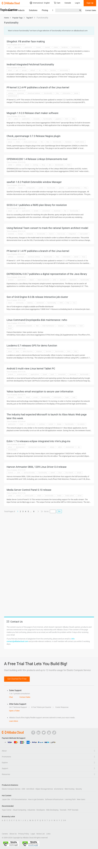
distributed (40, 303)
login (67, 397)
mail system (84, 234)
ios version (81, 424)
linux (83, 257)
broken (36, 211)
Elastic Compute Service (11, 789)
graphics (58, 119)
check (18, 142)
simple (79, 473)
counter (47, 47)
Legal (33, 834)
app (9, 47)
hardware (68, 142)
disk (37, 326)
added (10, 165)
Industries (31, 810)
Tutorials (63, 810)
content (38, 47)
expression (73, 280)
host (81, 326)
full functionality (29, 473)
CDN (23, 789)
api (17, 211)
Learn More (13, 721)
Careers (5, 834)
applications (26, 211)
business (11, 234)
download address (34, 93)
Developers (40, 810)
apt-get (24, 70)
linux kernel (69, 473)
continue (42, 424)
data (17, 351)
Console (68, 3)
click (18, 473)
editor (60, 447)
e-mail (35, 397)
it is (74, 303)
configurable (30, 188)
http (57, 93)
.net (9, 119)
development (20, 447)
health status (79, 142)
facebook (64, 47)
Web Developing (52, 810)
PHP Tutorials (73, 810)
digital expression (43, 280)
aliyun (10, 70)
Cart (57, 3)
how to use (61, 234)
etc (40, 70)
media (59, 496)
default (32, 70)
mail (73, 397)
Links (48, 834)
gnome (61, 188)
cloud (21, 424)
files (47, 142)
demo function (28, 351)
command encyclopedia (24, 326)
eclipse (52, 447)
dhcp (43, 165)
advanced (11, 188)
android (10, 374)
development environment (37, 447)
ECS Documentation (19, 799)
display (19, 397)
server (80, 496)
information (67, 93)
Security (79, 789)
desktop (30, 303)
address (10, 93)
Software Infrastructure (54, 799)
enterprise (29, 234)
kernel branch (12, 96)
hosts (10, 328)
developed (72, 374)
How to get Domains (36, 799)
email (28, 397)
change (20, 234)
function (53, 70)
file (46, 70)
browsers (36, 119)
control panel (28, 496)
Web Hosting (69, 789)
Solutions (33, 10)
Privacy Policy (23, 834)
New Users (81, 799)
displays (61, 326)
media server (69, 496)
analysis (11, 280)
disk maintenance (48, 326)
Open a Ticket (14, 711)
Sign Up (90, 3)
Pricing (45, 10)
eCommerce (58, 789)
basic (52, 374)
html (66, 119)
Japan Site (6, 799)
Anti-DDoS (30, 789)
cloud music (31, 424)
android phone (22, 374)
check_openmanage (30, 142)
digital (31, 280)
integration (72, 234)
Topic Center (6, 810)
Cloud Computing (19, 810)
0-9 (64, 820)
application (28, 47)
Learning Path (70, 799)
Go (59, 511)
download (20, 93)
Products (20, 10)
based (20, 188)
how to (51, 234)
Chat (11, 697)
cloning (35, 165)
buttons (10, 473)
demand (11, 397)
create (56, 47)
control (40, 188)
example (63, 280)
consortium (46, 211)
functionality (75, 47)
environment (70, 447)
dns (50, 165)
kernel (76, 93)
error (54, 280)
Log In (77, 3)
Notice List (40, 834)
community (20, 303)
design (59, 424)
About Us (13, 834)
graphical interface (74, 188)
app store (17, 47)
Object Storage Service (44, 789)
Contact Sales (90, 10)
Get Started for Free (16, 678)
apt (17, 70)
